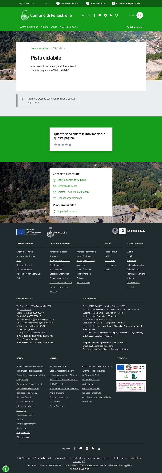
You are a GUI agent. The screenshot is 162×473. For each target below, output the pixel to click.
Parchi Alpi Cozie (57, 406)
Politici (19, 278)
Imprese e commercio (86, 251)
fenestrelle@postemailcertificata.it (38, 319)
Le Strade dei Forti (90, 375)
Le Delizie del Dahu (90, 379)
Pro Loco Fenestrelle (91, 392)
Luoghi (130, 256)
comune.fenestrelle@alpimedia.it (37, 322)
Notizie (108, 256)
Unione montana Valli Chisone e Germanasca (70, 375)
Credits (19, 419)
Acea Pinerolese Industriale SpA (64, 388)
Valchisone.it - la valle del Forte (96, 397)
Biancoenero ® (92, 465)
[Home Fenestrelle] (47, 15)
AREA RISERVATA (79, 468)
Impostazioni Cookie (25, 414)
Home (33, 48)
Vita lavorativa (83, 282)
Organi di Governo (24, 251)
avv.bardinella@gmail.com (101, 345)
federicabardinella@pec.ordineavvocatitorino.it (108, 349)
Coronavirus (110, 265)
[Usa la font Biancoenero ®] (68, 3)
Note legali (21, 410)
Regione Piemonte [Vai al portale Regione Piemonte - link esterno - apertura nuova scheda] (26, 3)
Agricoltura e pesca (58, 251)
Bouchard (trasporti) (59, 397)
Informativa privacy (25, 406)
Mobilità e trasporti (85, 256)
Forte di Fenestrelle (91, 388)
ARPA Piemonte (57, 384)
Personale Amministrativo (28, 273)
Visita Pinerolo (88, 384)
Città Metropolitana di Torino (62, 370)
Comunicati (110, 260)
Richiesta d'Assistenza (26, 392)
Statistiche (21, 428)
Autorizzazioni (56, 269)
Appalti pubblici (56, 265)
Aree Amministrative (25, 256)
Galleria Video (133, 269)
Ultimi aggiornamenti (26, 423)
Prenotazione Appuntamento (29, 384)
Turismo (80, 278)
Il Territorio (131, 260)
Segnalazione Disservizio (27, 388)
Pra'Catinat (55, 401)
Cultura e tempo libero (60, 278)
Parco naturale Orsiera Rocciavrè (97, 366)
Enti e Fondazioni (24, 269)
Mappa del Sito (23, 432)
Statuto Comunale (24, 401)
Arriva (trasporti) (57, 392)
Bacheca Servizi (23, 397)
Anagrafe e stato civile (60, 260)
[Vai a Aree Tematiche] (95, 3)
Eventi (130, 251)
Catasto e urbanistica (59, 273)
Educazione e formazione (61, 282)
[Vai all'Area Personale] (125, 3)
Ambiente (54, 256)
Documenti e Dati (24, 265)
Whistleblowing (23, 437)
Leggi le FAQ (22, 379)
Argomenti (44, 48)
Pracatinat (87, 401)
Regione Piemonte (58, 366)
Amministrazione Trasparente (29, 366)
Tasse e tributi (111, 251)
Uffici (18, 260)
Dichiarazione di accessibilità (29, 370)
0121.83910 (25, 309)
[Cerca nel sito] (139, 15)
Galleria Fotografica (135, 265)
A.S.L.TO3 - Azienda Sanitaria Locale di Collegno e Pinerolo (76, 379)
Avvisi (107, 269)
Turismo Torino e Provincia (93, 370)
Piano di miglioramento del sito (30, 375)
